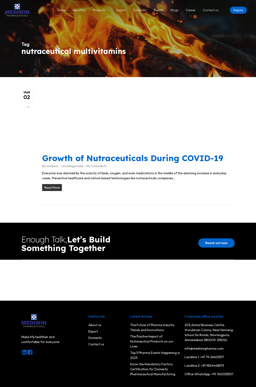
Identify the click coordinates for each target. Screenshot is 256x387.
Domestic (95, 338)
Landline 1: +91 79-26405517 (204, 357)
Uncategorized (72, 166)
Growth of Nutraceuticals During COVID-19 (132, 158)
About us (94, 325)
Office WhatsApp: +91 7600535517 (209, 374)
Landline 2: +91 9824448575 (204, 366)
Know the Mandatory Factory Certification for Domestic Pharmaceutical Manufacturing (152, 369)
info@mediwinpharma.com (204, 348)
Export (93, 331)
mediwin (52, 166)
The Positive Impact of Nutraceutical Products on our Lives (151, 341)
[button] (216, 243)
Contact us (96, 344)
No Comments (96, 166)
